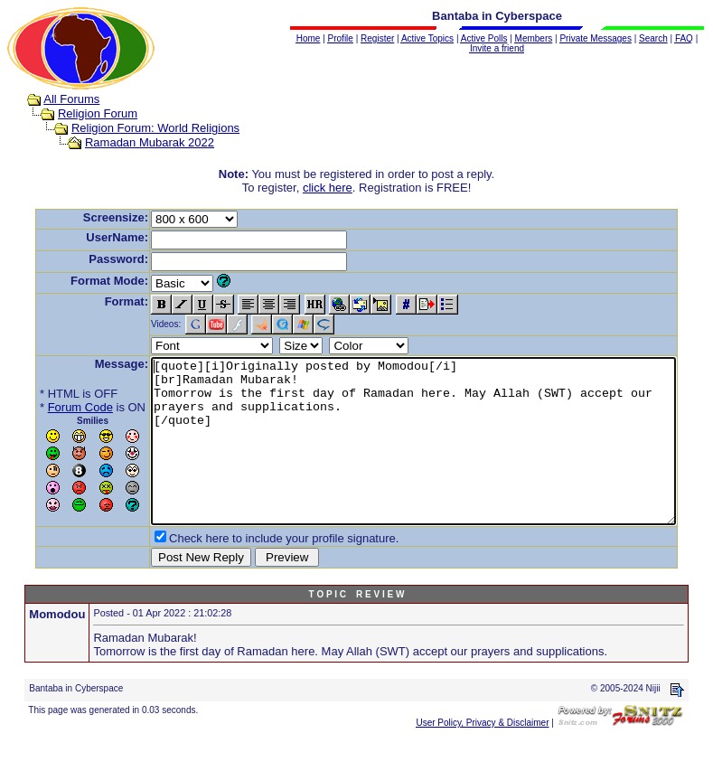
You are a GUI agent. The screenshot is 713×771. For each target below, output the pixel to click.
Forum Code (52, 407)
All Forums (54, 99)
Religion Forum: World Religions (138, 128)
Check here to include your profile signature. (256, 571)
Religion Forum (80, 113)
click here (331, 187)
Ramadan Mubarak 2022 (132, 142)
